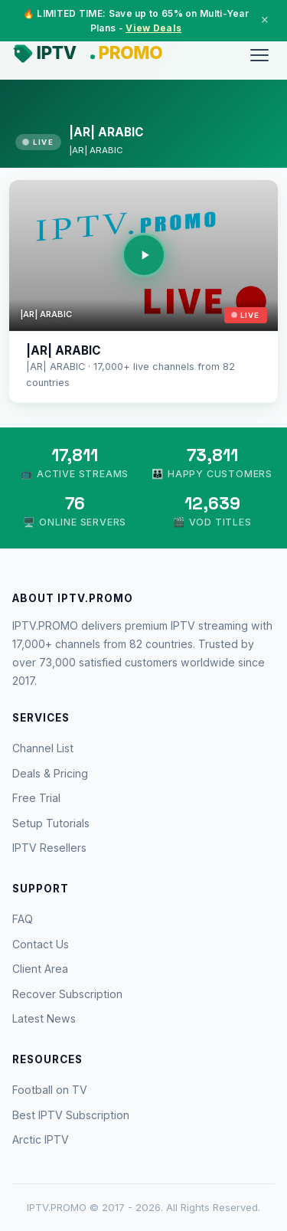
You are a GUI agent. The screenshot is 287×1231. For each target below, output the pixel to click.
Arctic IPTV (40, 1139)
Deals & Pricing (50, 773)
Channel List (42, 748)
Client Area (40, 968)
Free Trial (36, 797)
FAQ (22, 918)
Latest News (44, 1018)
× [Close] (265, 20)
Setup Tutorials (51, 823)
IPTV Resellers (49, 847)
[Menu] (259, 55)
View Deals (153, 28)
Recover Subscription (67, 993)
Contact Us (40, 944)
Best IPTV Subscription (70, 1114)
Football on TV (49, 1089)
